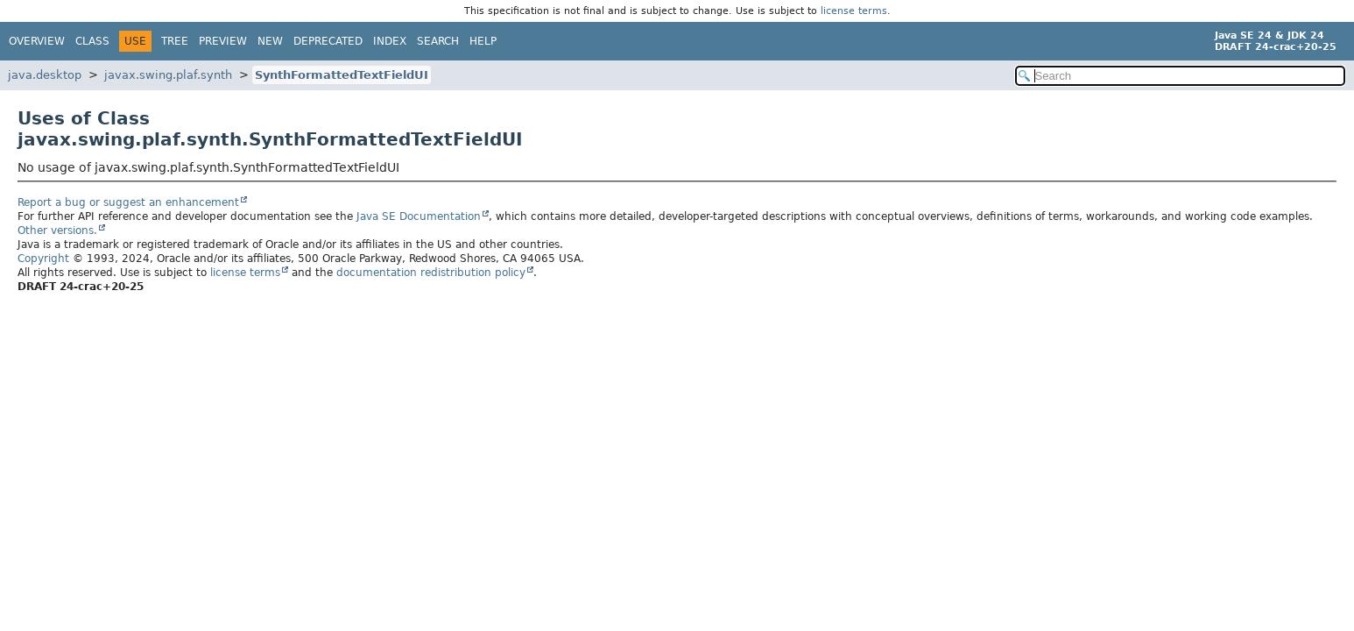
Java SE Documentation (418, 216)
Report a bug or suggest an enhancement (128, 202)
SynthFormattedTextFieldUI (341, 75)
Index (389, 41)
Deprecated (328, 41)
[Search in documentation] (1180, 76)
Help (483, 41)
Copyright (43, 258)
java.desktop (44, 75)
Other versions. (57, 230)
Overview (37, 41)
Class (92, 41)
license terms (854, 11)
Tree (174, 41)
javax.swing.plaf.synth (168, 75)
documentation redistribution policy (430, 272)
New (270, 41)
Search (438, 41)
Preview (223, 41)
